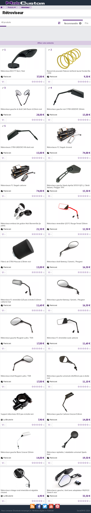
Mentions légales (38, 511)
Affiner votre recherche (45, 43)
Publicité (50, 511)
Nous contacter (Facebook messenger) (15, 511)
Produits (12, 7)
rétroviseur (25, 7)
